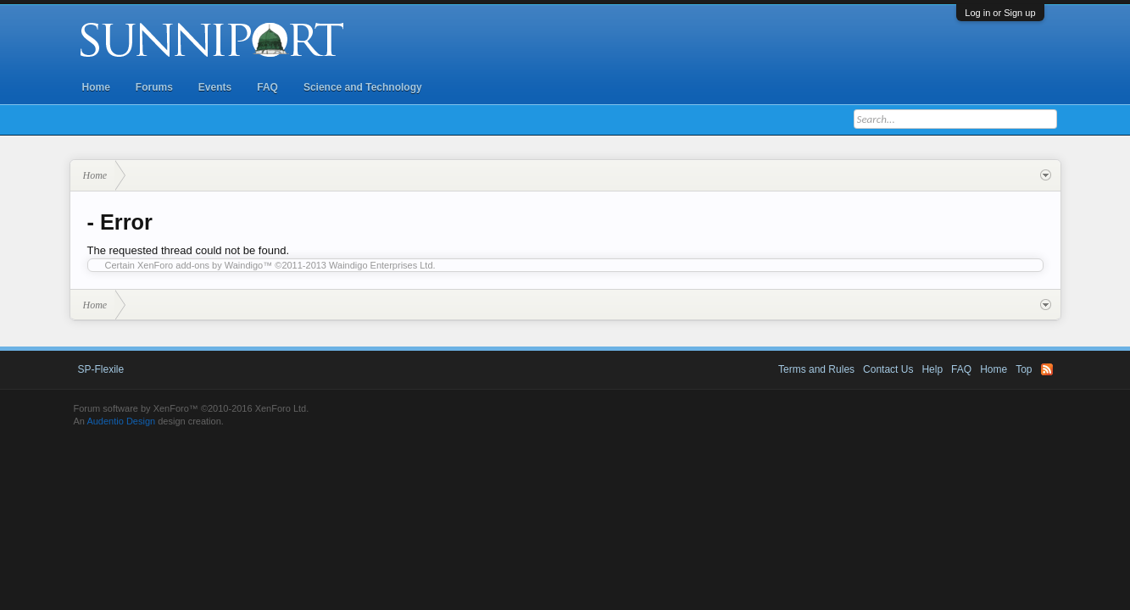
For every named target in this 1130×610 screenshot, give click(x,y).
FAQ (267, 87)
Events (214, 87)
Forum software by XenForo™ (191, 408)
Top (1024, 369)
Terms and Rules (816, 369)
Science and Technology (362, 87)
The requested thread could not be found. (188, 250)
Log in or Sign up (1000, 13)
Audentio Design (120, 421)
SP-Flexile (101, 369)
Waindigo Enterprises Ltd (381, 265)
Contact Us (888, 369)
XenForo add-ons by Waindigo (200, 265)
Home (96, 87)
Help (932, 369)
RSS (1047, 369)
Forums (154, 87)
